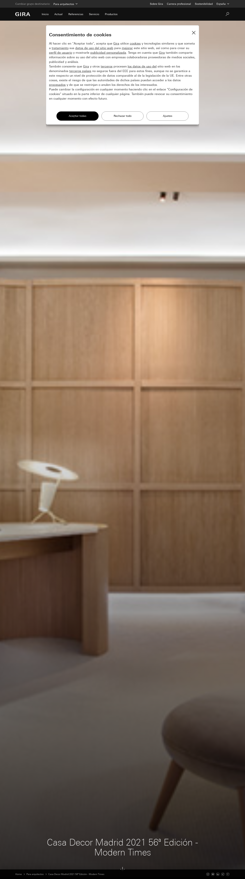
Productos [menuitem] (111, 14)
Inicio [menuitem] (45, 14)
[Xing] (223, 874)
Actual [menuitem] (58, 14)
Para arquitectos (35, 874)
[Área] (65, 4)
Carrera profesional (179, 3)
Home (18, 874)
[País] (223, 4)
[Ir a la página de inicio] (22, 14)
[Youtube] (213, 874)
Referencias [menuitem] (75, 14)
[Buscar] (227, 14)
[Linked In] (218, 874)
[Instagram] (208, 874)
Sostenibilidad (204, 3)
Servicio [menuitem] (94, 14)
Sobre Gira (156, 3)
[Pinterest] (228, 874)
